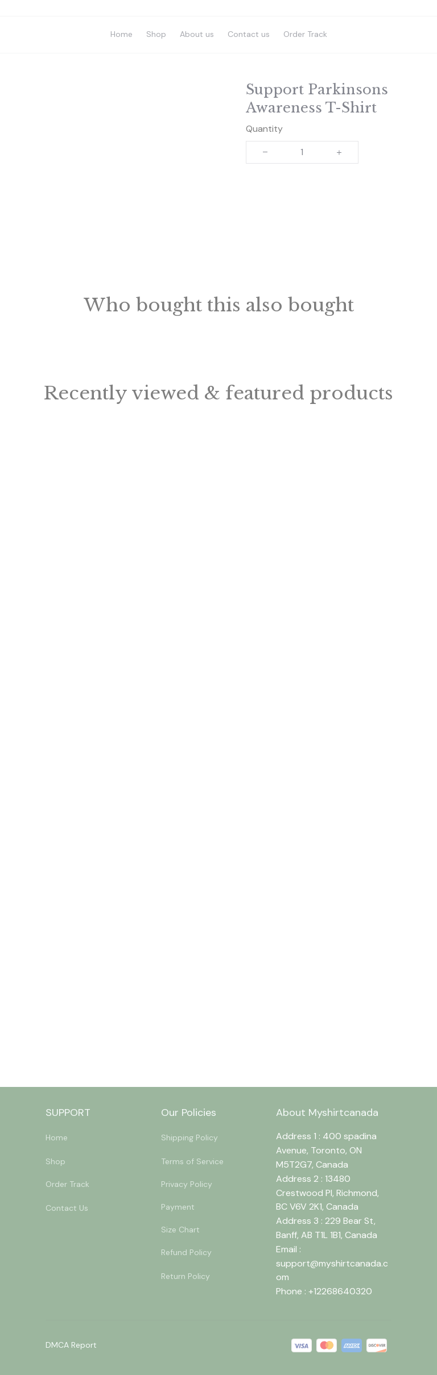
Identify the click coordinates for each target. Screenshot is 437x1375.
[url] (333, 1271)
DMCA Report (71, 1345)
